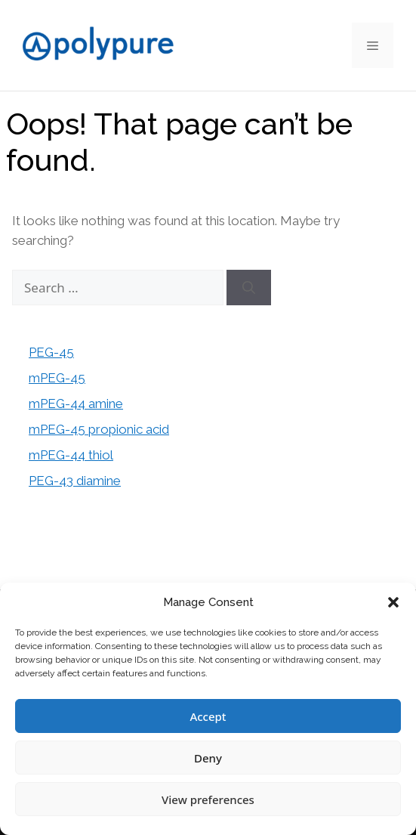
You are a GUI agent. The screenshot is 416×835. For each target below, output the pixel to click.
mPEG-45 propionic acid (99, 429)
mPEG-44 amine (76, 403)
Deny (208, 757)
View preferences (208, 799)
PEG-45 (51, 352)
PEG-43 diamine (75, 480)
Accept (208, 716)
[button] (393, 602)
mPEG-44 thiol (71, 454)
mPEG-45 (57, 377)
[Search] (248, 288)
